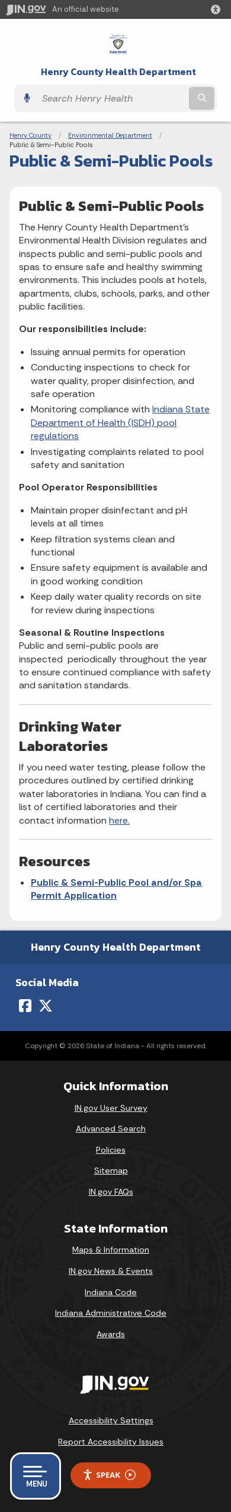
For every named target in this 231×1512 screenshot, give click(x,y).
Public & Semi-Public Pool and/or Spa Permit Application (116, 889)
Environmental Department (110, 135)
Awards (111, 1334)
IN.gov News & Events (111, 1271)
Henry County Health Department (118, 71)
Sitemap (111, 1170)
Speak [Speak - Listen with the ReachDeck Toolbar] (109, 1475)
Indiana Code (111, 1292)
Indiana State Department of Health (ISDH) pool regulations (120, 422)
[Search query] (111, 98)
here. (119, 820)
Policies (111, 1149)
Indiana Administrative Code (110, 1313)
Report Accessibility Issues (110, 1441)
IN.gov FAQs (111, 1191)
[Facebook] (25, 1006)
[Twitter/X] (45, 1006)
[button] (218, 9)
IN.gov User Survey (111, 1108)
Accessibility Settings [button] (111, 1420)
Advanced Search (111, 1128)
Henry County (30, 135)
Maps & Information (110, 1249)
